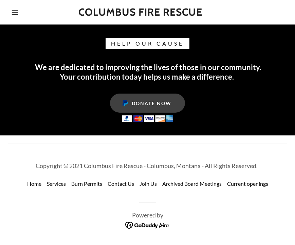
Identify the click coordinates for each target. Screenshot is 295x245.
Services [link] (56, 183)
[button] (15, 12)
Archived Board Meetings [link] (192, 183)
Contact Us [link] (121, 183)
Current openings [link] (247, 183)
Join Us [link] (148, 183)
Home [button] (34, 183)
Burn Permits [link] (86, 183)
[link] (140, 13)
